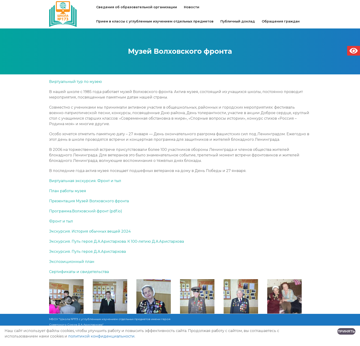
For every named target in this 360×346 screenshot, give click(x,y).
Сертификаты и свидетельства (79, 272)
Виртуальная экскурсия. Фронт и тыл (85, 181)
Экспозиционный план (71, 261)
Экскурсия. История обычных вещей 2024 (90, 231)
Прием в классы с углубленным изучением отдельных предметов (155, 21)
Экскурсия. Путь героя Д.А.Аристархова (87, 251)
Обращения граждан (281, 21)
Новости (191, 7)
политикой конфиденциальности (101, 336)
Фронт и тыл (61, 221)
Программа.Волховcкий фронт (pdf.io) (85, 211)
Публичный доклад (237, 21)
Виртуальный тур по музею (75, 81)
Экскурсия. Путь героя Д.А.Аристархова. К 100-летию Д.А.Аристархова (116, 241)
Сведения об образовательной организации (136, 7)
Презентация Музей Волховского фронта (89, 201)
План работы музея (67, 191)
